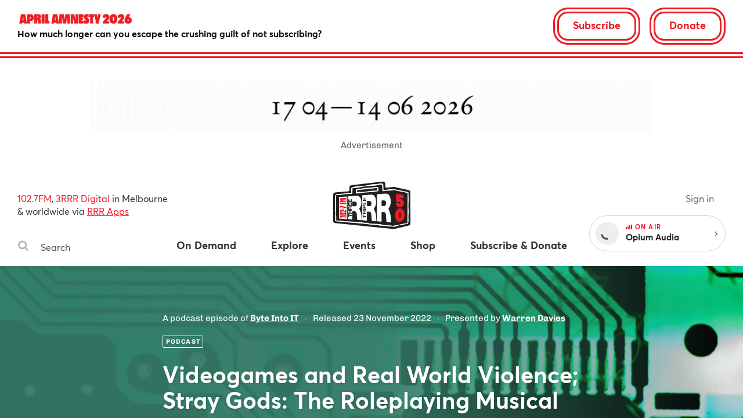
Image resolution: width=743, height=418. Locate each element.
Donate (687, 25)
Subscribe (597, 25)
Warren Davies (533, 318)
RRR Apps (108, 211)
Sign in (700, 198)
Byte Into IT (274, 318)
